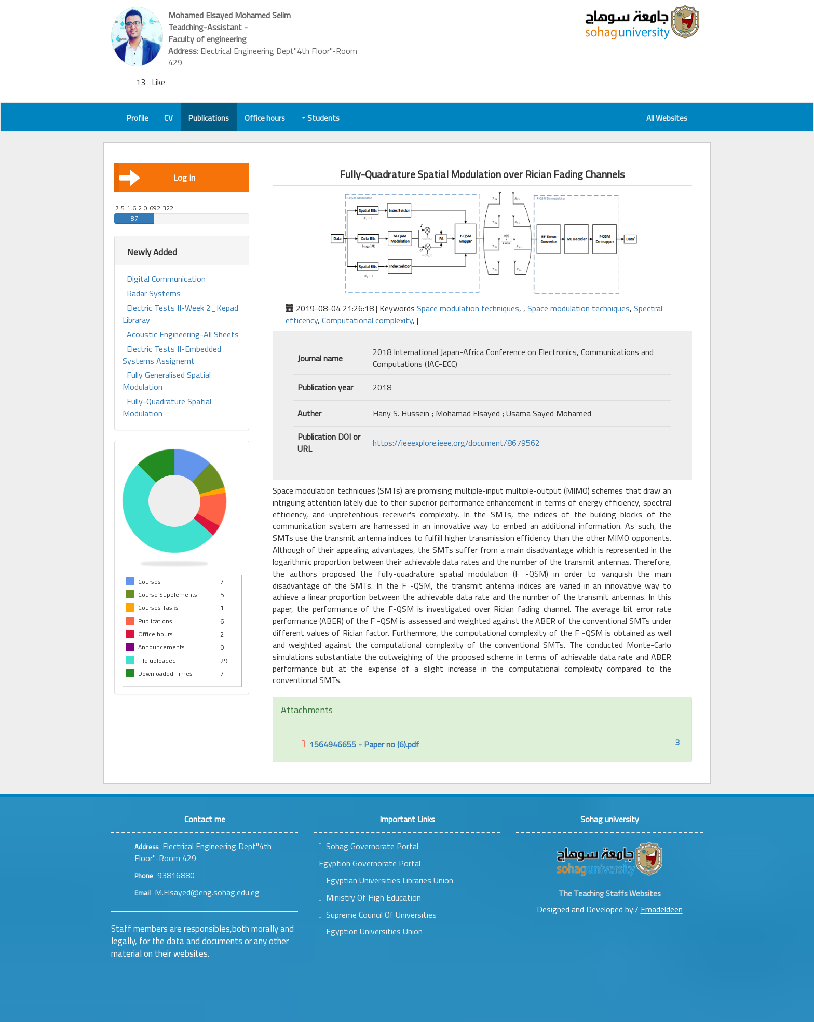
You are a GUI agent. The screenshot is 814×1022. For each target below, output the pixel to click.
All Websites (666, 118)
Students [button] (321, 118)
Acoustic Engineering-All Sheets (183, 334)
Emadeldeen (662, 909)
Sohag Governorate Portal (368, 846)
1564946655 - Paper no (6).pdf (360, 744)
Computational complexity (367, 320)
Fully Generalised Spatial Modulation (167, 381)
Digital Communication (166, 279)
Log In (157, 177)
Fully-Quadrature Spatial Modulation (167, 407)
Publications (208, 118)
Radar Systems (154, 293)
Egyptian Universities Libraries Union (386, 880)
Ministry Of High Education (370, 897)
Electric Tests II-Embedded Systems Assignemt (172, 355)
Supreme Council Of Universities (378, 914)
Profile (137, 118)
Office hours (265, 118)
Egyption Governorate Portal (369, 863)
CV (168, 118)
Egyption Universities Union (371, 931)
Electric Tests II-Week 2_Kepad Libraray (180, 314)
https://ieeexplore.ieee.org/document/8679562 (456, 443)
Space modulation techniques (468, 308)
